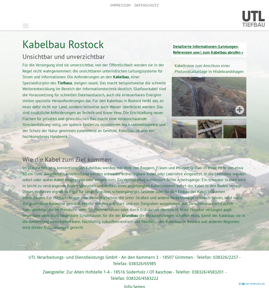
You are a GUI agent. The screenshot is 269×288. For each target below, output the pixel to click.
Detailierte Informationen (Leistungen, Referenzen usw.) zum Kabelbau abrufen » (208, 49)
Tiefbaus (64, 83)
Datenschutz (146, 5)
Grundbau (130, 215)
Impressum (120, 5)
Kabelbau (121, 76)
